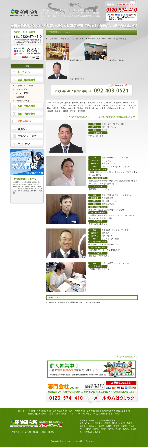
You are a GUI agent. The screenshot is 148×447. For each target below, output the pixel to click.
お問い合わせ (102, 414)
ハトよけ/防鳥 (22, 93)
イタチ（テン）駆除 (24, 85)
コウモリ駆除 (21, 89)
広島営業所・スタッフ (66, 414)
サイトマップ (114, 414)
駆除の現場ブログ (121, 411)
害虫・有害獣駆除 (38, 411)
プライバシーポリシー (85, 414)
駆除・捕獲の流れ (54, 411)
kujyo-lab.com (72, 441)
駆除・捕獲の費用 (88, 411)
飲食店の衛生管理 (105, 411)
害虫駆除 (20, 97)
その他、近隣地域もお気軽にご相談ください (117, 117)
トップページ (24, 411)
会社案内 (32, 414)
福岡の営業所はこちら (80, 117)
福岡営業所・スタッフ (46, 414)
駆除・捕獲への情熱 (71, 411)
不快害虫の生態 (22, 100)
